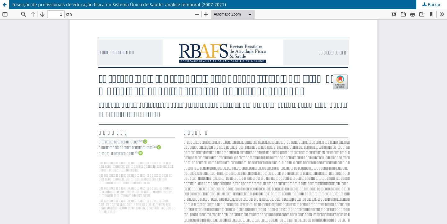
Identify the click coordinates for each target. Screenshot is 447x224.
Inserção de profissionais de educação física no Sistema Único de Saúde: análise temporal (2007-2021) (119, 4)
